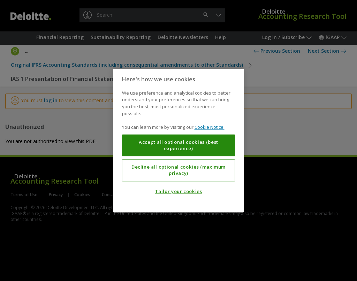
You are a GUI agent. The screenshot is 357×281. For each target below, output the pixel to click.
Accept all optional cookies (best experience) (178, 145)
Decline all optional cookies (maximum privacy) (178, 170)
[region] (178, 140)
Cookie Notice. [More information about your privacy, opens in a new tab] (210, 127)
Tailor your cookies (178, 191)
